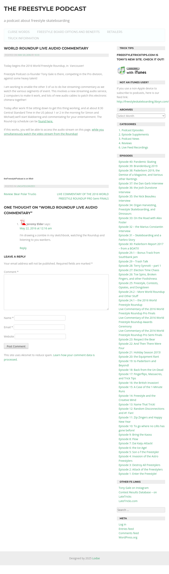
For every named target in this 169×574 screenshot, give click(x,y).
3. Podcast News (129, 139)
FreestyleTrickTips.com (136, 55)
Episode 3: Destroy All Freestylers (140, 465)
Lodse (96, 558)
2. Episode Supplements (134, 134)
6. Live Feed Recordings (133, 147)
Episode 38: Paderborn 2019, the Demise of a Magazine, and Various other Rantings (141, 175)
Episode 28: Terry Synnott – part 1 (140, 265)
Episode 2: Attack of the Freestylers (141, 469)
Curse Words (19, 32)
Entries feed (126, 529)
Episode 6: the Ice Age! (133, 448)
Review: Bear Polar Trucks (20, 194)
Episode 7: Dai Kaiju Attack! (136, 443)
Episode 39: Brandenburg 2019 (138, 166)
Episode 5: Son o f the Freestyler (139, 452)
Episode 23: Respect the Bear (137, 339)
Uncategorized (26, 186)
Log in (122, 524)
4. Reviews (125, 143)
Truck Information (23, 38)
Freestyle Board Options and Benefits (68, 32)
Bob (37, 55)
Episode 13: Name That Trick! (137, 404)
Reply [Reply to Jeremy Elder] (23, 248)
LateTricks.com (128, 501)
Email (8, 327)
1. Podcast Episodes (131, 130)
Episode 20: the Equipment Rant (139, 356)
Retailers (114, 32)
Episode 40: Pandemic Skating (137, 162)
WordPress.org (128, 537)
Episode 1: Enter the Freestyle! (138, 473)
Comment (11, 272)
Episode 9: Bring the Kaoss (135, 434)
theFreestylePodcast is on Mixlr (18, 178)
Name (9, 318)
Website (9, 336)
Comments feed (129, 533)
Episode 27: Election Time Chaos (139, 270)
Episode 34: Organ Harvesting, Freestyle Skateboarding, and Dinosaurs (138, 209)
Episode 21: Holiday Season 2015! (140, 352)
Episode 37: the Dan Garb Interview (141, 183)
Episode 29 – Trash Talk (133, 261)
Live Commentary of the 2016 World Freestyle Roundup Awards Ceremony (141, 322)
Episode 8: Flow (128, 439)
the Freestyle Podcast (45, 8)
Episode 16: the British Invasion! (139, 383)
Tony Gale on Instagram (134, 488)
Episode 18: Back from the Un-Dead (141, 370)
